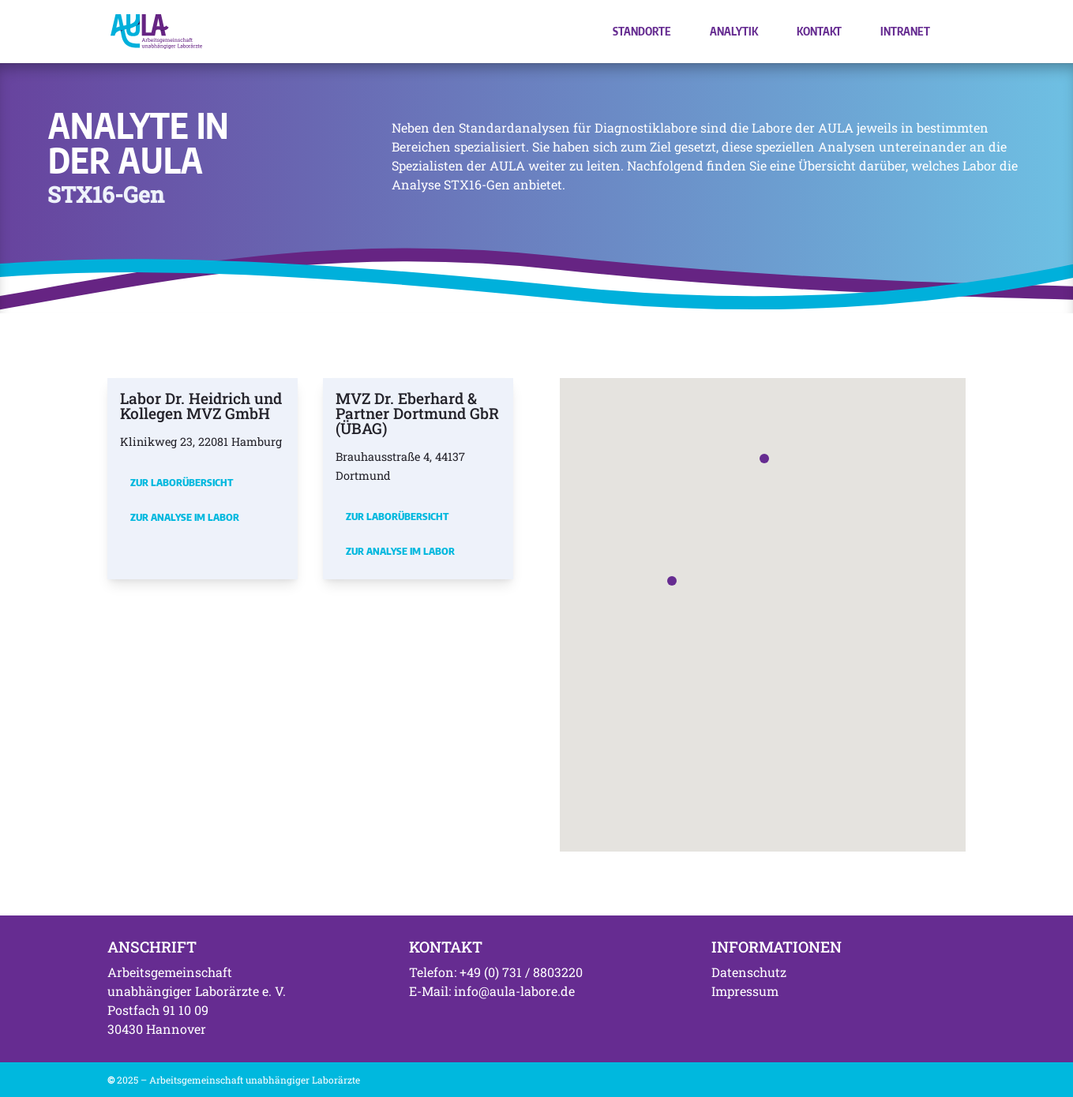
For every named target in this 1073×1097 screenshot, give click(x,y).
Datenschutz (748, 972)
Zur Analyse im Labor (184, 517)
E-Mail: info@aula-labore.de (492, 991)
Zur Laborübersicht (181, 482)
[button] (672, 581)
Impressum (744, 991)
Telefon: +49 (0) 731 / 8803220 (496, 972)
